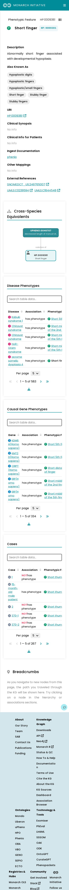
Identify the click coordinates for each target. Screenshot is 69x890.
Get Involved (38, 877)
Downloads (43, 730)
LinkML (40, 831)
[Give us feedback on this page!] (64, 707)
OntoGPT (42, 854)
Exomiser (42, 820)
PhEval (40, 826)
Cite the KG (44, 778)
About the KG (45, 784)
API (40, 736)
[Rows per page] (35, 373)
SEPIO (19, 860)
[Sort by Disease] (21, 311)
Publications (23, 748)
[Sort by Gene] (18, 434)
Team (19, 731)
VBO (18, 849)
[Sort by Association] (43, 311)
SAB (17, 736)
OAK (39, 843)
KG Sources (43, 789)
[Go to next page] (40, 381)
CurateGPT (43, 859)
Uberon (20, 821)
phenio (12, 157)
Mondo (19, 816)
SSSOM (41, 837)
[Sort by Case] (17, 569)
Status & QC (44, 752)
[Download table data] (28, 389)
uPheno (20, 827)
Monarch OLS (17, 882)
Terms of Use (45, 773)
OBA (18, 844)
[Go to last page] (46, 381)
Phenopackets (45, 865)
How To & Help (45, 758)
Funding (20, 753)
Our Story (21, 725)
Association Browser (44, 802)
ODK (39, 848)
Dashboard (43, 795)
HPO (18, 833)
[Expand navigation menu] (64, 5)
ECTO (18, 866)
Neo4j (41, 741)
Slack (35, 883)
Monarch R (45, 747)
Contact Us (22, 742)
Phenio (19, 838)
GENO (19, 855)
